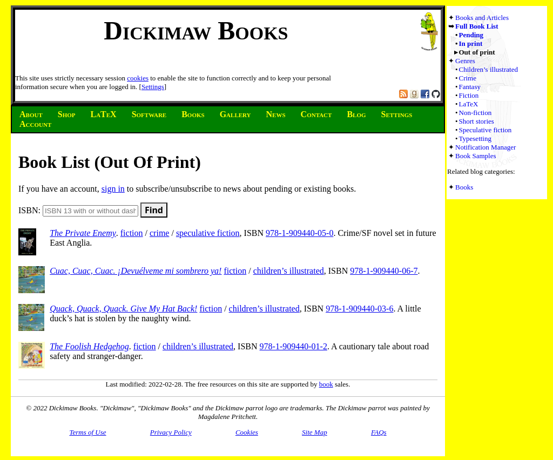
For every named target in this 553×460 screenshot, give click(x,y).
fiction (131, 233)
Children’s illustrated (488, 69)
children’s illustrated (288, 270)
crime (159, 233)
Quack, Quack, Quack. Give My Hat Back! (123, 308)
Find (154, 210)
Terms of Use (87, 432)
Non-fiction (475, 113)
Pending (471, 35)
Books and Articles (482, 17)
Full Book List (476, 26)
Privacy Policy (171, 432)
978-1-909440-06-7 (383, 270)
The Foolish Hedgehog (89, 346)
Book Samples (475, 156)
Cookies (246, 432)
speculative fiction (208, 233)
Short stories (476, 121)
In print (471, 43)
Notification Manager (485, 147)
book (326, 384)
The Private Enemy (83, 233)
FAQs (379, 432)
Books (464, 187)
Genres (465, 61)
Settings (152, 87)
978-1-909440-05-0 (299, 233)
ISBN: (78, 210)
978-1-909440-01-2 (293, 346)
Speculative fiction (485, 130)
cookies (138, 78)
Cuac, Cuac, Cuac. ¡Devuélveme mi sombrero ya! (135, 270)
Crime (468, 78)
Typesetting (475, 138)
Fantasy (470, 87)
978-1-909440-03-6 (359, 308)
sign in (113, 188)
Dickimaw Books (196, 30)
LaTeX (468, 104)
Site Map (314, 432)
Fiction (469, 95)
